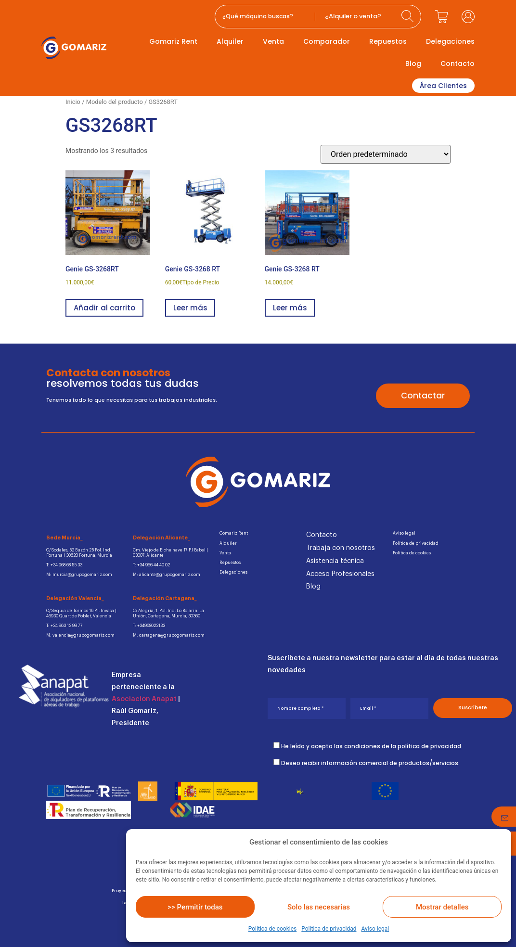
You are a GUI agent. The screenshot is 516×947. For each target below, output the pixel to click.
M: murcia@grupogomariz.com (79, 575)
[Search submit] (409, 16)
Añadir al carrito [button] (104, 308)
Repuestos (388, 41)
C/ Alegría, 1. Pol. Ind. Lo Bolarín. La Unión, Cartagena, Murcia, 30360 (168, 613)
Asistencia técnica (335, 561)
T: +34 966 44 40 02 (151, 565)
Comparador (326, 41)
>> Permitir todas (195, 907)
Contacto (457, 63)
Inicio (72, 101)
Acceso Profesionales (340, 574)
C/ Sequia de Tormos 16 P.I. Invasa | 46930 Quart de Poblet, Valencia (81, 613)
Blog (413, 63)
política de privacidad (429, 746)
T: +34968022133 (149, 626)
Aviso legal (375, 928)
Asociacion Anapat (144, 699)
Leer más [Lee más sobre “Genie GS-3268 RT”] (190, 308)
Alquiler (230, 41)
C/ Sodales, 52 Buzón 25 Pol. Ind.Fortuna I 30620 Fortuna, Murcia (79, 552)
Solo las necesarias (318, 907)
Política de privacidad (328, 928)
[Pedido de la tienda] (386, 154)
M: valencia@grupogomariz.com (80, 635)
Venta (273, 41)
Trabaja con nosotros (340, 548)
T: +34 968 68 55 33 (64, 565)
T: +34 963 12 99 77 (64, 626)
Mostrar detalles (442, 907)
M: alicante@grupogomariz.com (166, 575)
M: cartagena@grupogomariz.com (169, 635)
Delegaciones (450, 41)
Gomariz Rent (173, 41)
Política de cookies (272, 928)
